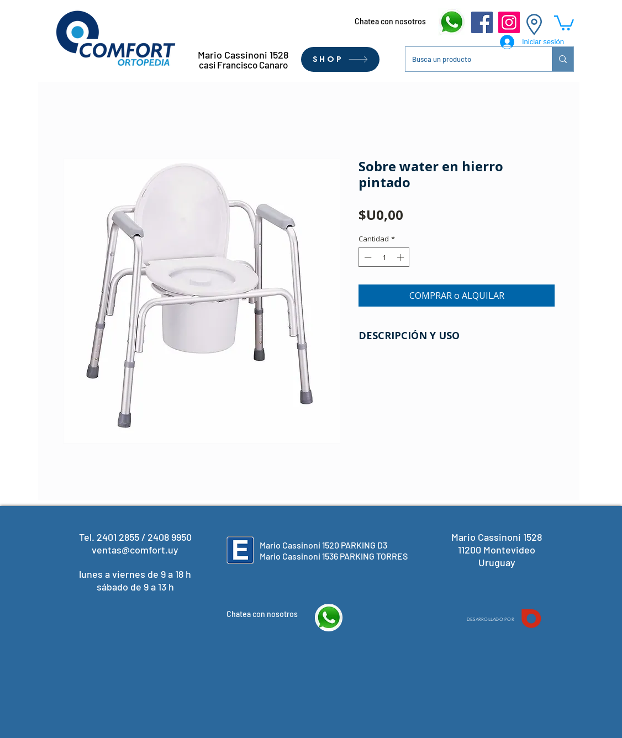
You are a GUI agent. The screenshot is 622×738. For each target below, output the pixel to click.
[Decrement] (366, 257)
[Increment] (401, 257)
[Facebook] (482, 22)
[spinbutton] (384, 257)
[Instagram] (509, 22)
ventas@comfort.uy (135, 550)
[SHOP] (340, 59)
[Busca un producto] (470, 59)
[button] (564, 22)
